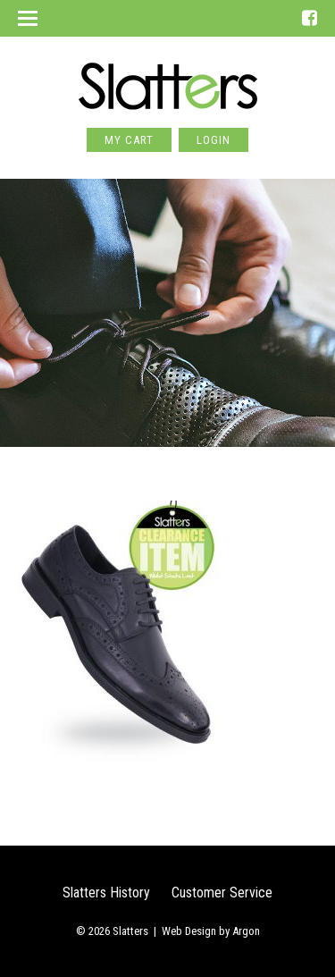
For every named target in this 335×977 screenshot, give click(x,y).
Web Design (189, 931)
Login (213, 140)
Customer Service (222, 892)
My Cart (129, 140)
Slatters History (106, 892)
